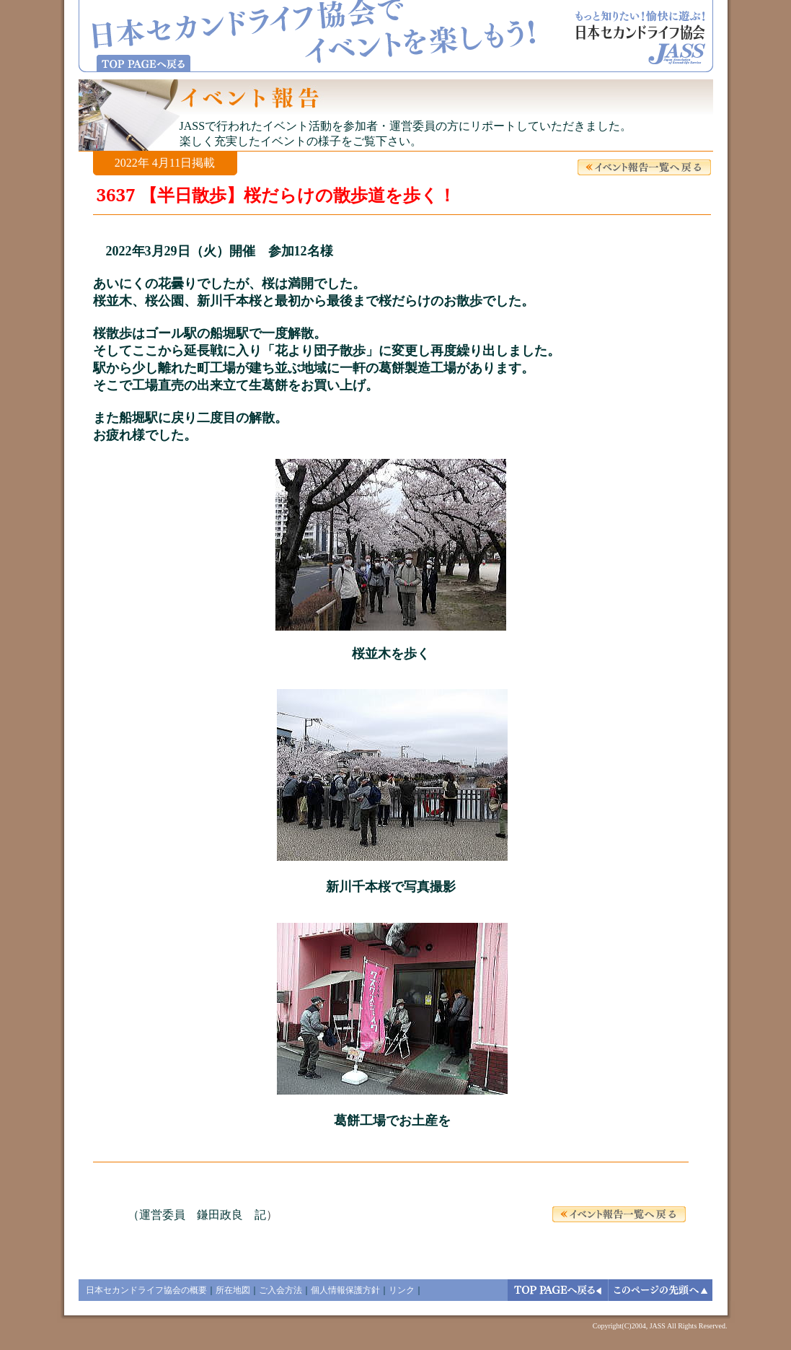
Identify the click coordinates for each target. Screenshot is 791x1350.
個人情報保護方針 (345, 1290)
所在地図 (233, 1290)
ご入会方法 (280, 1290)
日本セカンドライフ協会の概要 (146, 1290)
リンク (402, 1290)
